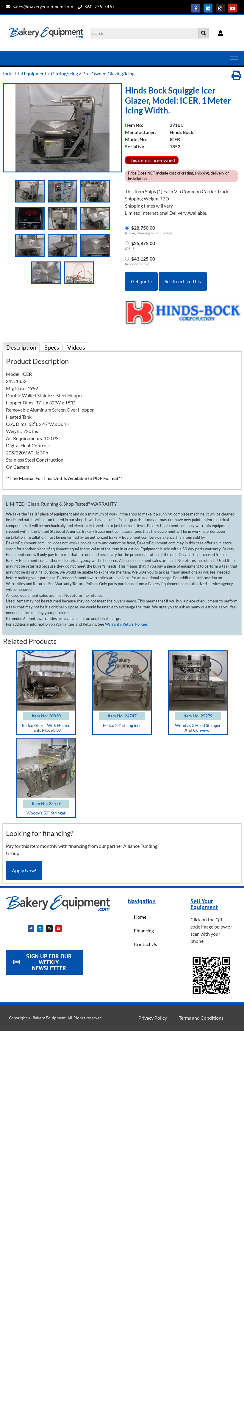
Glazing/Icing (64, 73)
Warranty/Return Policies (126, 624)
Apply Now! (24, 870)
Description (21, 347)
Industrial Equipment (24, 73)
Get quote (141, 281)
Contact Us (145, 944)
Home (140, 917)
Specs (51, 347)
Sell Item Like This (183, 281)
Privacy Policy (152, 1018)
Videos (76, 347)
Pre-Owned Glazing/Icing (108, 73)
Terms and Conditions (201, 1018)
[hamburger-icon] (234, 58)
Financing (144, 930)
